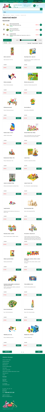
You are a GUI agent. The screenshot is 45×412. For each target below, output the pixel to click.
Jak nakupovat (5, 1)
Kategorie (12, 15)
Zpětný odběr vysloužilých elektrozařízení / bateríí (11, 371)
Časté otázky (5, 368)
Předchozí (7, 351)
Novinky (5, 42)
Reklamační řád (5, 364)
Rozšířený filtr (6, 40)
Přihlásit (35, 1)
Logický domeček (13, 33)
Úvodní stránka (6, 15)
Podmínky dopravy (6, 363)
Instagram (21, 1)
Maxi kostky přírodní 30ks (14, 23)
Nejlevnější (29, 43)
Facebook (17, 1)
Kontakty (25, 1)
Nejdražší (40, 43)
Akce (10, 42)
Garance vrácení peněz (6, 369)
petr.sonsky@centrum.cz (27, 6)
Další (39, 351)
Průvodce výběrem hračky (7, 366)
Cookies (4, 374)
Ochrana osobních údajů (6, 359)
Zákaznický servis (5, 373)
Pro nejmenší (17, 15)
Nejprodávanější (35, 43)
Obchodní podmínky (11, 1)
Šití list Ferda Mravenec (14, 28)
